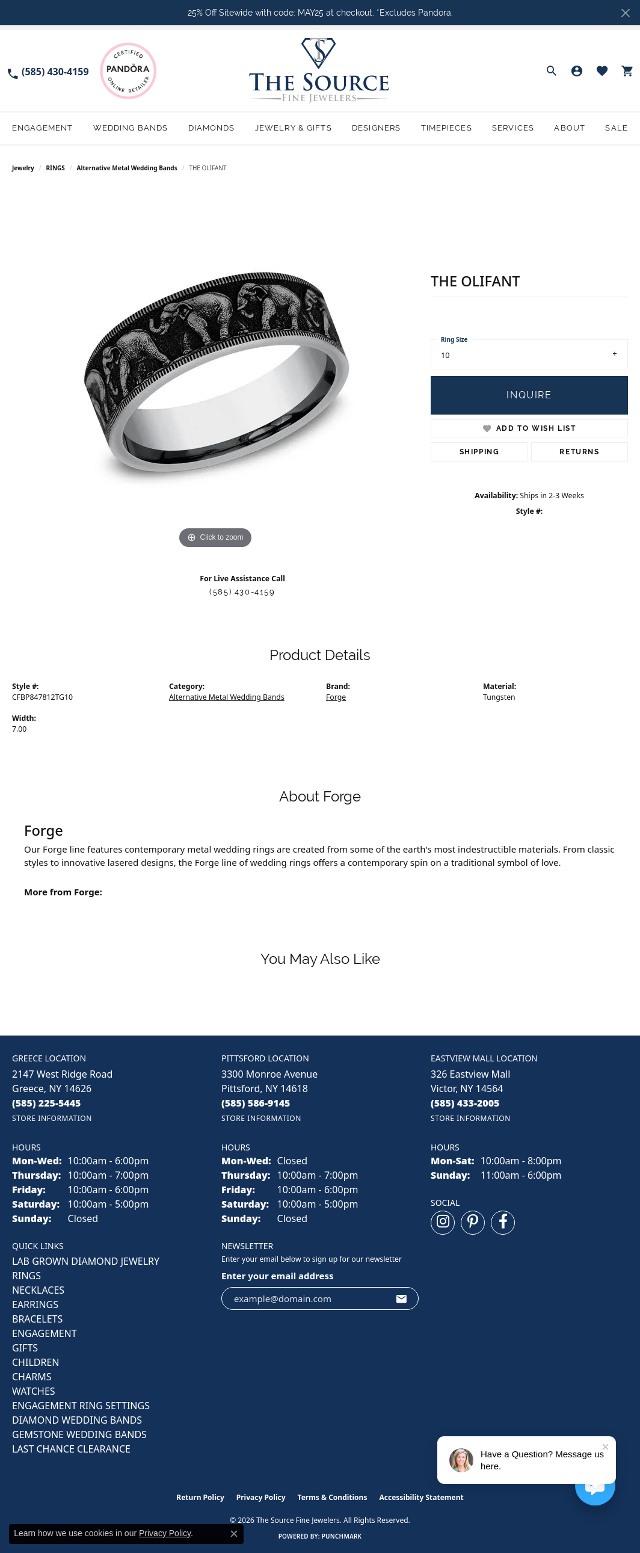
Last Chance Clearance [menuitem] (71, 1449)
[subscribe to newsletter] (402, 1298)
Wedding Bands (130, 127)
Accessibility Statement (421, 1497)
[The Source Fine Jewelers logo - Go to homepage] (319, 70)
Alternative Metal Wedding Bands (127, 168)
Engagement (42, 127)
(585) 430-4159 (242, 591)
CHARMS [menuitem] (31, 1376)
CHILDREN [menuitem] (35, 1362)
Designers (376, 127)
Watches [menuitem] (33, 1391)
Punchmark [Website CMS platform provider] (342, 1536)
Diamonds (211, 127)
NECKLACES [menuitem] (38, 1290)
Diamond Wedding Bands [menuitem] (77, 1420)
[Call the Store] (46, 1103)
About (569, 127)
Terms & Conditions (333, 1497)
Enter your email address (277, 1276)
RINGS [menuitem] (26, 1275)
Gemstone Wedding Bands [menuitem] (79, 1434)
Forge (336, 697)
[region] (215, 371)
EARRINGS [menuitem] (35, 1304)
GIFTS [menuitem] (25, 1347)
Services (513, 127)
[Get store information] (52, 1118)
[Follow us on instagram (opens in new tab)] (443, 1223)
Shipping (480, 452)
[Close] (625, 12)
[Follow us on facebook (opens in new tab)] (503, 1223)
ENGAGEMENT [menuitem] (44, 1333)
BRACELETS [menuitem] (37, 1319)
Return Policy (200, 1497)
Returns (579, 452)
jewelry (23, 168)
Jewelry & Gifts (293, 127)
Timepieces (446, 127)
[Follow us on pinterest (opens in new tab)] (473, 1223)
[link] (47, 71)
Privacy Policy (261, 1497)
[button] (551, 71)
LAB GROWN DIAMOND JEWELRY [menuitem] (85, 1261)
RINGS (55, 168)
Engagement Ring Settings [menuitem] (81, 1405)
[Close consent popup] (234, 1533)
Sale (616, 127)
